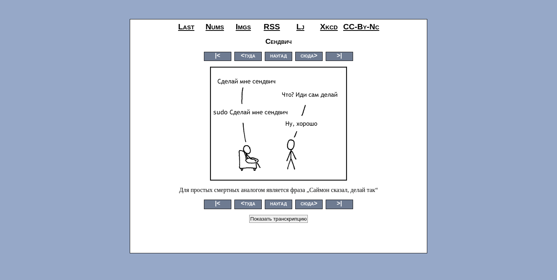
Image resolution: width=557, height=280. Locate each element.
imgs (243, 26)
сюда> (309, 55)
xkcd (328, 26)
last (186, 26)
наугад (278, 55)
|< (217, 55)
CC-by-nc (361, 26)
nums (214, 26)
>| (339, 55)
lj (300, 26)
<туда (248, 55)
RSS (272, 26)
